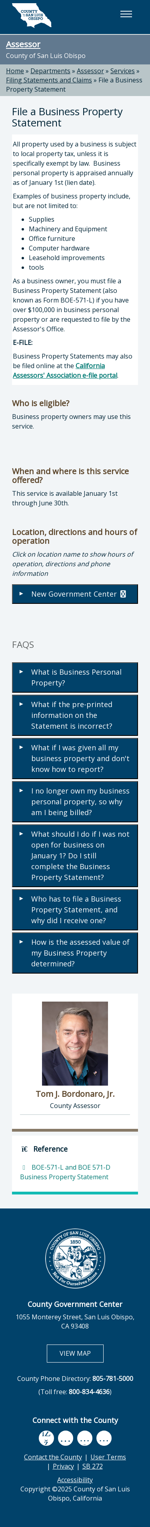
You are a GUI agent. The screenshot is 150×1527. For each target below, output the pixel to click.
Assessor (23, 44)
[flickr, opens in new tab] (84, 1438)
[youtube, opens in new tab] (65, 1438)
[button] (126, 14)
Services (122, 70)
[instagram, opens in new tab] (104, 1438)
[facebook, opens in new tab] (46, 1438)
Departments (50, 70)
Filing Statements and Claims (49, 80)
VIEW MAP (81, 1353)
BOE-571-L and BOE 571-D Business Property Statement (65, 1172)
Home (15, 70)
